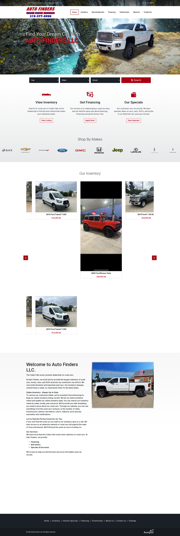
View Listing (46, 120)
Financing (85, 521)
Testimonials (97, 521)
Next (154, 258)
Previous (25, 258)
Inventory (56, 521)
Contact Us (121, 521)
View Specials (133, 120)
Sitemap (132, 521)
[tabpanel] (101, 229)
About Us (110, 521)
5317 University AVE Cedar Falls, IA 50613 (43, 3)
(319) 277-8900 (148, 3)
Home (46, 521)
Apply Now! (90, 120)
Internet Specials (70, 521)
